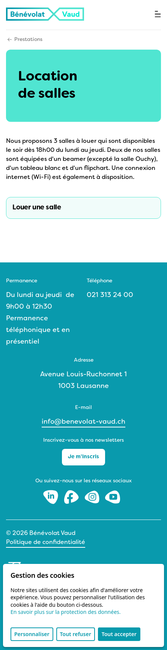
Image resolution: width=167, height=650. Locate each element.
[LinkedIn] (51, 497)
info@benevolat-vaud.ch (83, 422)
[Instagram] (92, 497)
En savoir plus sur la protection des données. (66, 611)
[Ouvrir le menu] (158, 14)
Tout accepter (119, 634)
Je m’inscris (83, 457)
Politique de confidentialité (45, 542)
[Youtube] (112, 497)
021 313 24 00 (110, 295)
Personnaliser (32, 634)
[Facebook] (72, 497)
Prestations (28, 39)
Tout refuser (75, 634)
